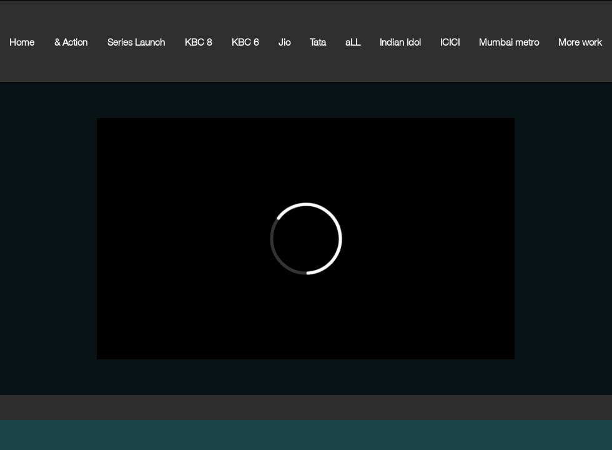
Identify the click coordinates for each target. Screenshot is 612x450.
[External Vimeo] (306, 238)
